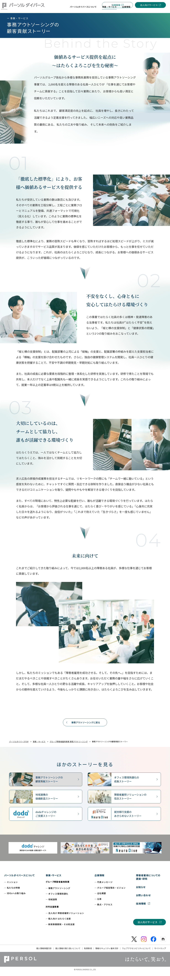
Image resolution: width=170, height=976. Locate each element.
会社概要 (101, 896)
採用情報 (115, 5)
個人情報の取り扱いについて (67, 952)
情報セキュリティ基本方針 (106, 952)
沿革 (99, 902)
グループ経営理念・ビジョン (111, 891)
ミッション (12, 885)
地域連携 (52, 902)
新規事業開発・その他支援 (61, 927)
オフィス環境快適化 (58, 897)
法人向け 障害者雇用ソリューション (66, 916)
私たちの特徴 (13, 891)
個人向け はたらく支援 (59, 922)
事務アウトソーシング (59, 891)
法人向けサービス (149, 5)
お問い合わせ (143, 899)
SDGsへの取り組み (16, 896)
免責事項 (88, 952)
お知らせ (140, 890)
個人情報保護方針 (44, 952)
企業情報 (99, 879)
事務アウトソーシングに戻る (85, 726)
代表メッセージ (104, 885)
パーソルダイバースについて (19, 879)
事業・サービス (53, 879)
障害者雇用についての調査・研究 (148, 880)
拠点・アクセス (104, 908)
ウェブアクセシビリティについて (136, 952)
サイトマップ (160, 952)
